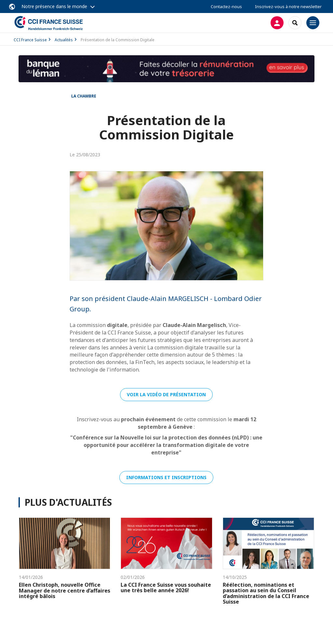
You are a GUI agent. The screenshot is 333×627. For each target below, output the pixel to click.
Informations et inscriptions (166, 477)
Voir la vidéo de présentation (166, 394)
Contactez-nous (226, 6)
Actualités (64, 40)
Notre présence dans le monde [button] (54, 6)
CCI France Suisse (30, 40)
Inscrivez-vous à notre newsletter (288, 6)
